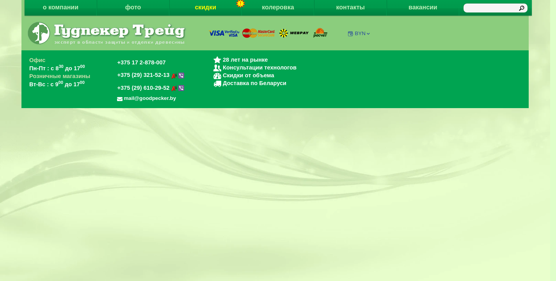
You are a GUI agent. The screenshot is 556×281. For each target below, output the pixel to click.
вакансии (423, 7)
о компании (60, 7)
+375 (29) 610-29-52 (150, 88)
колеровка (278, 7)
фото (133, 7)
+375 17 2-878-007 (141, 62)
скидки (218, 5)
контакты (350, 7)
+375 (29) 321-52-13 (150, 75)
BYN (363, 33)
